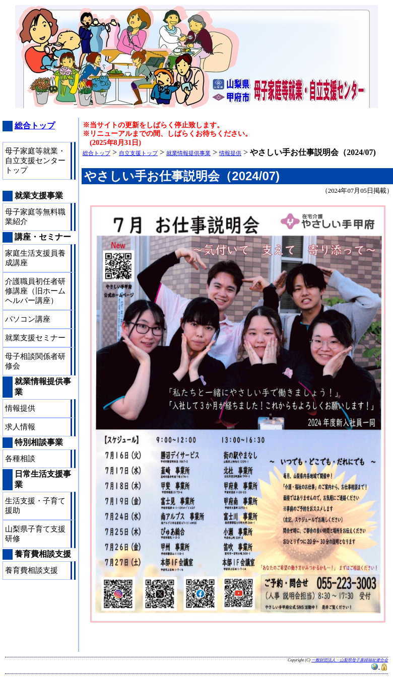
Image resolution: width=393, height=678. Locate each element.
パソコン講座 (27, 319)
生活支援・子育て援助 (35, 505)
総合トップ (96, 153)
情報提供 (230, 153)
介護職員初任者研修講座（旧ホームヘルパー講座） (35, 291)
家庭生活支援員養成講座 (35, 258)
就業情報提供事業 (188, 153)
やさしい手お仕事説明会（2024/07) (182, 176)
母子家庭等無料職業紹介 (35, 216)
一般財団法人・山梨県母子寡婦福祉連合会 (349, 660)
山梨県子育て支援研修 (35, 534)
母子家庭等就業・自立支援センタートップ (35, 160)
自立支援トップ (138, 153)
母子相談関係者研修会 (35, 361)
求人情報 (20, 427)
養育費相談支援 (31, 570)
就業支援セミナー (35, 338)
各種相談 (20, 459)
